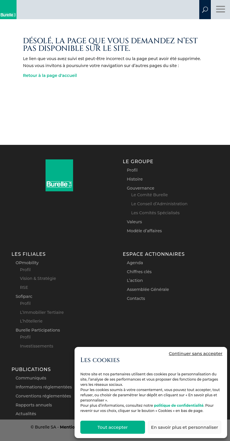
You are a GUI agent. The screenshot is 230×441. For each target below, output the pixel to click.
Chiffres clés (139, 271)
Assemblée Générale (148, 289)
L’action (135, 280)
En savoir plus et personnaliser (184, 427)
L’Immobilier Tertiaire (42, 312)
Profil (132, 170)
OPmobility (27, 262)
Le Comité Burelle (149, 194)
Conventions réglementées (43, 396)
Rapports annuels (34, 405)
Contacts (136, 298)
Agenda (135, 262)
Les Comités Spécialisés (155, 212)
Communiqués (31, 378)
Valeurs (134, 221)
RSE (24, 287)
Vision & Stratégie (38, 278)
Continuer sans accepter (195, 353)
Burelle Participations (38, 330)
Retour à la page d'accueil (50, 75)
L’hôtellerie (31, 321)
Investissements (36, 346)
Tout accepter (112, 427)
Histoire (135, 179)
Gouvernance (140, 188)
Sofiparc (24, 296)
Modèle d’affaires (144, 230)
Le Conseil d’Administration (159, 203)
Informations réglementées (44, 387)
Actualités (26, 413)
